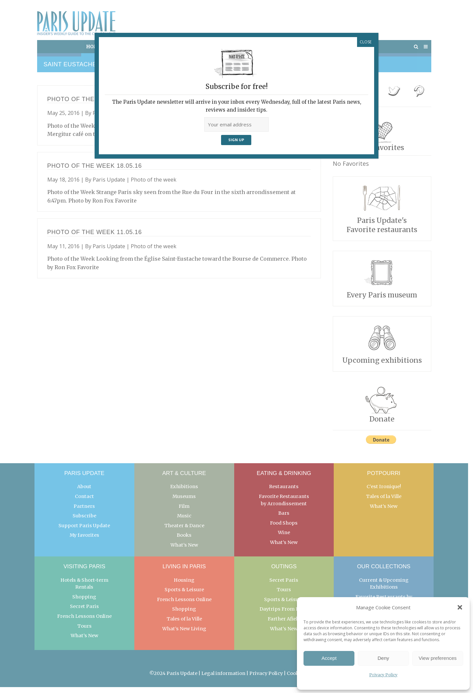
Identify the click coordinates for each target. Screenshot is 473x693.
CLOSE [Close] (366, 42)
